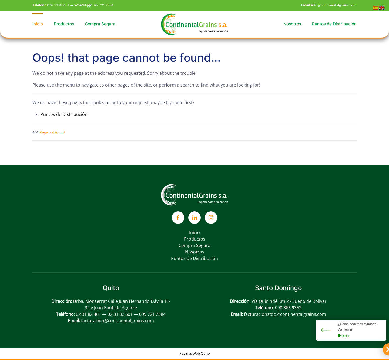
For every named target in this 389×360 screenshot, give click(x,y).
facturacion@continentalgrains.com (117, 321)
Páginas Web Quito (194, 353)
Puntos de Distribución (334, 23)
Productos (64, 23)
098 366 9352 (288, 308)
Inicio (37, 23)
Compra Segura (100, 23)
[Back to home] (194, 24)
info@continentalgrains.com (334, 5)
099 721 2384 (103, 5)
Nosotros (292, 23)
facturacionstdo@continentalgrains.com (285, 314)
